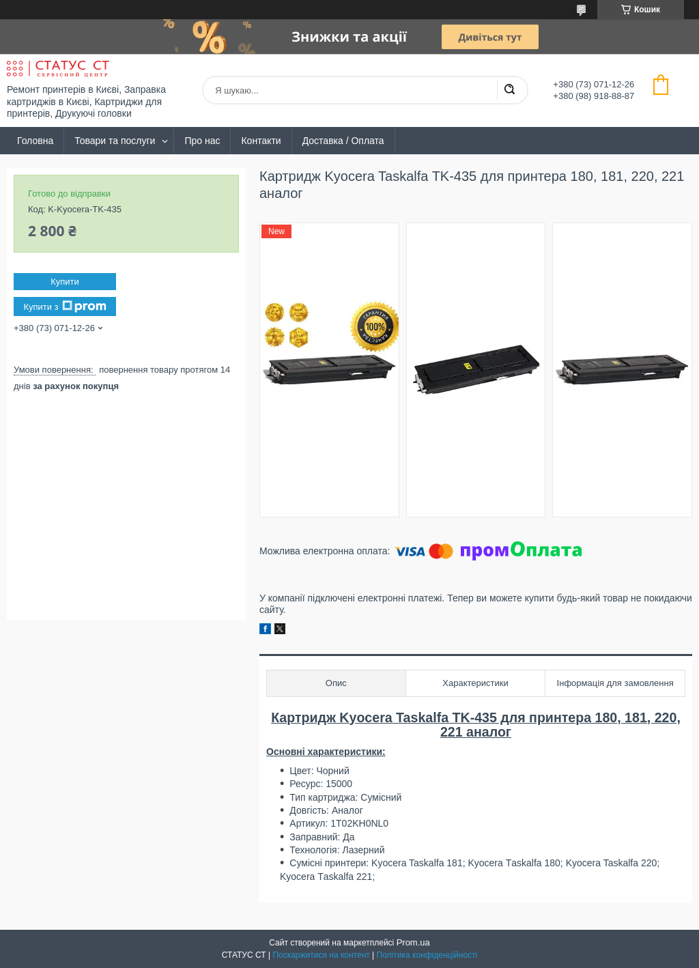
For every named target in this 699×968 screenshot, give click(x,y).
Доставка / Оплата (343, 140)
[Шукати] (509, 90)
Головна (35, 140)
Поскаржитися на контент (320, 955)
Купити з (64, 306)
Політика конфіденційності (427, 955)
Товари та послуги (114, 140)
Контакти (261, 140)
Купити (65, 281)
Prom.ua (413, 942)
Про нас (202, 140)
